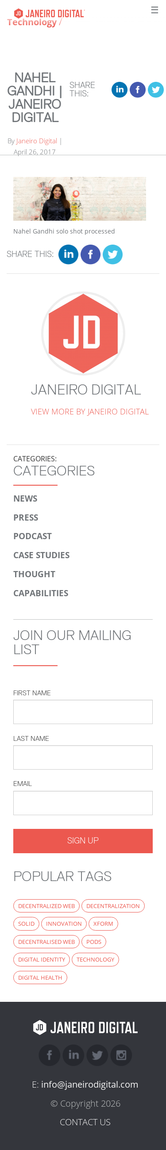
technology (95, 959)
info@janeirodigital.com (90, 1084)
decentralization (113, 906)
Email (22, 783)
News (25, 498)
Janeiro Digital (69, 13)
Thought (34, 573)
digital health (40, 977)
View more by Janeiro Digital (90, 411)
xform (103, 924)
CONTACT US (85, 1122)
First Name (32, 693)
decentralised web (46, 942)
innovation (64, 924)
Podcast (32, 535)
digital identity (41, 959)
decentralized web (46, 906)
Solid (26, 924)
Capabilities (40, 592)
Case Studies (41, 554)
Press (25, 517)
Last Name (31, 738)
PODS (93, 942)
